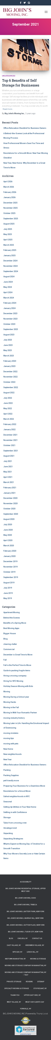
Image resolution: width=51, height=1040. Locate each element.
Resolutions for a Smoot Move (16, 791)
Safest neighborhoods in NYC (16, 796)
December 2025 (10, 203)
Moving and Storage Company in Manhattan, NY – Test (25, 973)
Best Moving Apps (11, 628)
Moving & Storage (38, 959)
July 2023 (7, 340)
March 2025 (8, 245)
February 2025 (9, 250)
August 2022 (8, 393)
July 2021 (7, 461)
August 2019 (8, 583)
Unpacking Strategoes (13, 839)
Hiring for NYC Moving (13, 681)
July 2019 (7, 588)
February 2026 (9, 192)
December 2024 (10, 261)
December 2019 (10, 561)
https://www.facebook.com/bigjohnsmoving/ (21, 3)
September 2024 (10, 271)
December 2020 (10, 498)
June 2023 (8, 345)
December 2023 (10, 313)
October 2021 (9, 445)
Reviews (29, 982)
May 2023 (7, 350)
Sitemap (40, 982)
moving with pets (10, 744)
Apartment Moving (11, 612)
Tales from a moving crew (15, 823)
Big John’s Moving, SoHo (25, 898)
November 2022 (10, 377)
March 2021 (8, 482)
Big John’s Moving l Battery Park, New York (25, 911)
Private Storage (14, 982)
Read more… (8, 109)
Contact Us (37, 938)
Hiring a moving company (14, 676)
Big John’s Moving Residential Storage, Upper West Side (26, 890)
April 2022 (7, 414)
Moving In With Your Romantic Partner (20, 713)
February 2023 (9, 361)
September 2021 (10, 451)
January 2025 (9, 255)
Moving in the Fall (11, 707)
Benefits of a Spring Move (14, 623)
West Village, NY (14, 1002)
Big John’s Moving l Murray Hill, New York (25, 918)
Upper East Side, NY (32, 995)
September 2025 (10, 218)
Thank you (14, 995)
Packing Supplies (11, 775)
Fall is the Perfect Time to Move (17, 665)
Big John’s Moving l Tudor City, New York (25, 932)
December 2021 (10, 435)
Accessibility (25, 882)
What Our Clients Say (34, 1002)
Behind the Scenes (11, 618)
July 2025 (7, 229)
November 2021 (10, 440)
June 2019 (8, 593)
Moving (6, 691)
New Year (7, 759)
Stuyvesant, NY (40, 988)
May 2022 (7, 408)
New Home (8, 749)
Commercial (9, 649)
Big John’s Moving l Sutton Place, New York (25, 925)
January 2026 (9, 197)
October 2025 (9, 213)
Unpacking (8, 833)
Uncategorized (8, 76)
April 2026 (7, 181)
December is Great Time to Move (17, 655)
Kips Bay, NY (17, 952)
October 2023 (9, 324)
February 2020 (9, 551)
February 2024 (9, 303)
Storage (7, 817)
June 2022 (8, 403)
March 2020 (8, 545)
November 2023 (10, 319)
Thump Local (42, 1014)
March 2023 (8, 356)
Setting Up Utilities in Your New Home (19, 807)
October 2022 (9, 382)
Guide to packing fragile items (16, 670)
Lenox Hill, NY (32, 952)
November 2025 (10, 208)
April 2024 (7, 292)
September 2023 (10, 329)
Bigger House (9, 633)
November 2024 (10, 266)
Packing (7, 770)
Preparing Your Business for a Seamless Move (24, 786)
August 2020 (8, 519)
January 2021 (9, 493)
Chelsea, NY (23, 938)
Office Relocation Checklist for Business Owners (24, 128)
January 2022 (9, 429)
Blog (5, 639)
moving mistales (10, 733)
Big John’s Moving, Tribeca (25, 905)
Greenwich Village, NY (34, 945)
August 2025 (8, 224)
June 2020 (8, 530)
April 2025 (7, 240)
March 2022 (8, 419)
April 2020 (7, 540)
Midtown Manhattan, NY (15, 959)
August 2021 (8, 456)
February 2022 (9, 424)
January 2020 (9, 556)
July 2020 (7, 524)
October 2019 (9, 572)
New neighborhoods (12, 754)
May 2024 (7, 287)
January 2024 (9, 308)
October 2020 (9, 509)
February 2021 (9, 488)
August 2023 (8, 335)
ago (30, 113)
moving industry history (14, 718)
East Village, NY (14, 945)
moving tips (8, 738)
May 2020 (7, 535)
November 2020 (10, 503)
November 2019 (10, 567)
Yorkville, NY (25, 1009)
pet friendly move (11, 780)
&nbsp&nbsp (25, 3)
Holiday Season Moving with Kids (18, 686)
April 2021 (7, 477)
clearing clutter (10, 644)
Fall (5, 660)
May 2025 (7, 234)
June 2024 (8, 282)
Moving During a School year (16, 697)
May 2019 (7, 598)
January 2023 (9, 366)
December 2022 (10, 371)
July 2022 (7, 398)
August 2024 (8, 276)
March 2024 (8, 298)
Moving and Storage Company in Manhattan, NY (25, 965)
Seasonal (7, 802)
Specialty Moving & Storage (16, 988)
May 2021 (7, 472)
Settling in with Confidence (15, 812)
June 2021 (8, 466)
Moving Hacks (9, 702)
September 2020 (10, 514)
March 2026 (8, 187)
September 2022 (10, 387)
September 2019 (10, 577)
